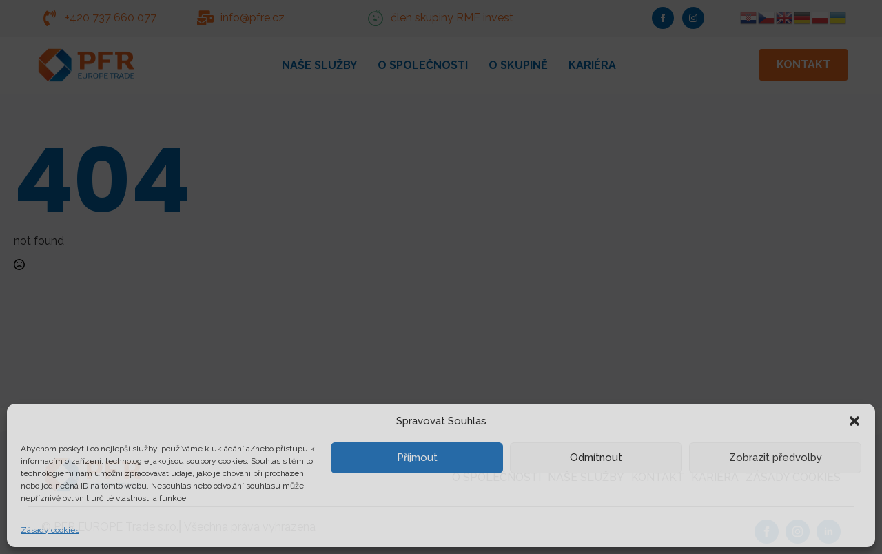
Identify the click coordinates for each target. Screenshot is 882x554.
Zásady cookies (50, 530)
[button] (854, 421)
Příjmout (417, 457)
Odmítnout (596, 457)
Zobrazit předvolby (775, 457)
